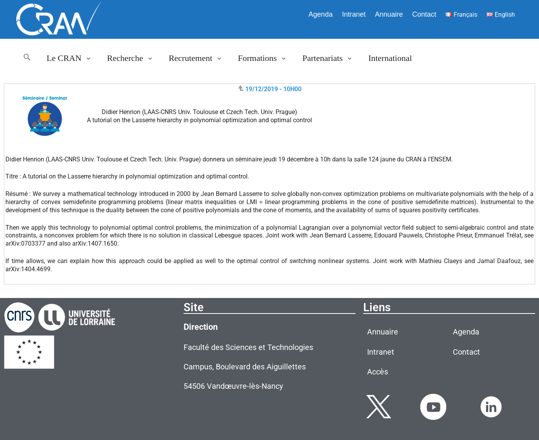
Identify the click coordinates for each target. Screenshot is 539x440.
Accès (377, 371)
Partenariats (331, 58)
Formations (266, 58)
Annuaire (389, 14)
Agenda (320, 14)
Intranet (354, 14)
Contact (424, 14)
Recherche (134, 58)
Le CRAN (73, 58)
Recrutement (199, 58)
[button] (27, 58)
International (390, 58)
